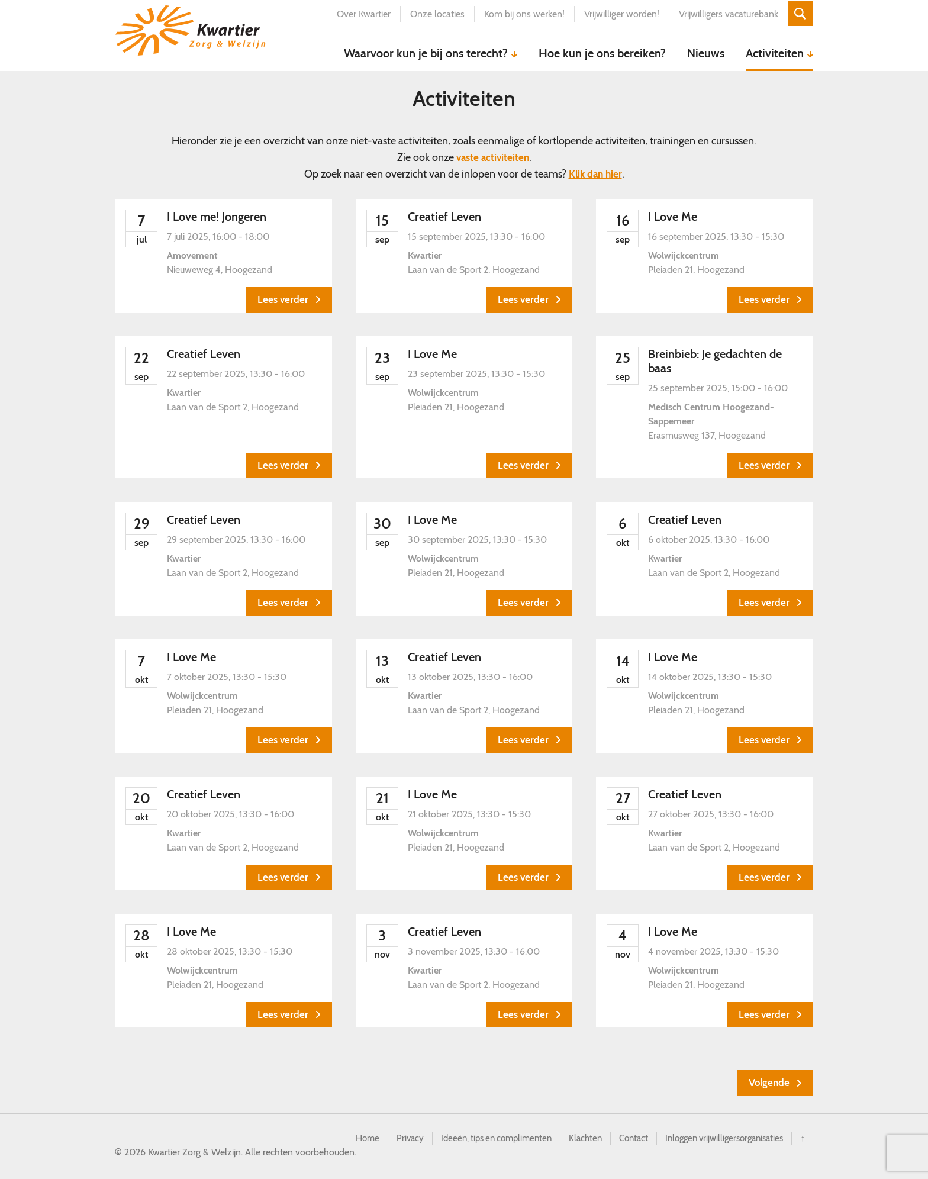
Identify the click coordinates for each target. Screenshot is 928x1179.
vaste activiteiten (493, 157)
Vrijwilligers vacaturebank (725, 14)
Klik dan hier (595, 174)
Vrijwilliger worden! (618, 14)
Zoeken (799, 14)
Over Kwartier (361, 14)
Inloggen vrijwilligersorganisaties (719, 1139)
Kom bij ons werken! (521, 14)
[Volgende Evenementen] (773, 1083)
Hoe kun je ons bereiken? (602, 53)
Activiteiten (775, 53)
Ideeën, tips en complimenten (477, 1139)
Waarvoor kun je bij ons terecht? (426, 53)
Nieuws (705, 53)
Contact (622, 1139)
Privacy (387, 1139)
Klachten (572, 1139)
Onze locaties (434, 14)
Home (343, 1139)
